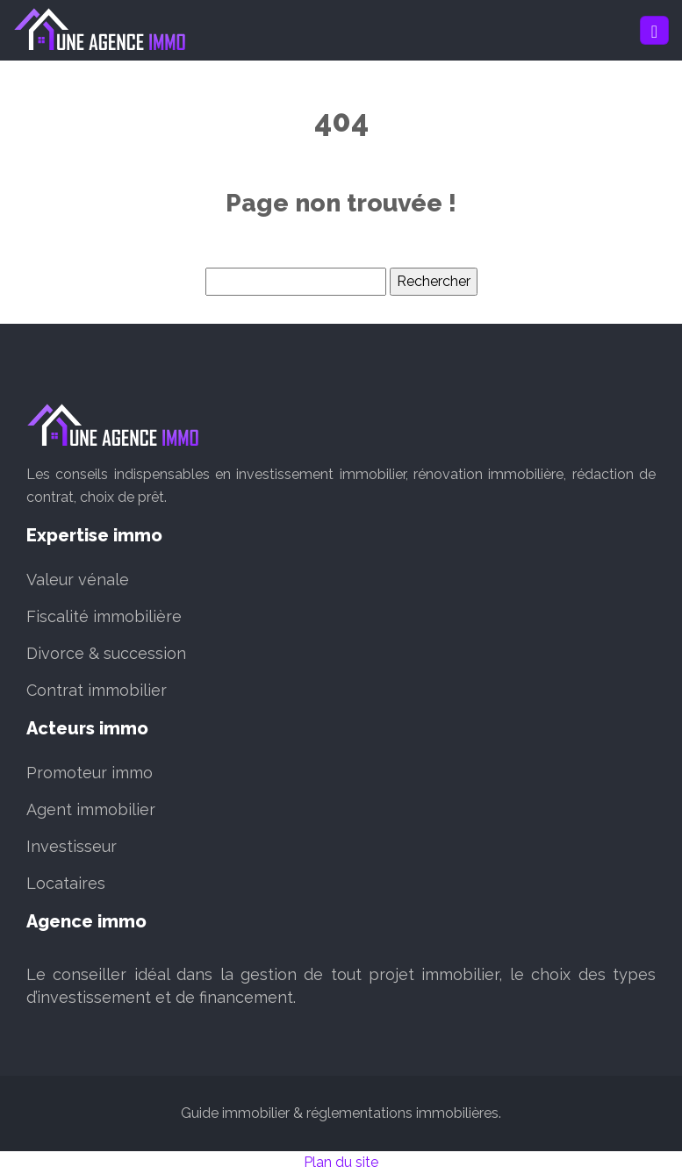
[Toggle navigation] (654, 30)
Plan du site (341, 1162)
